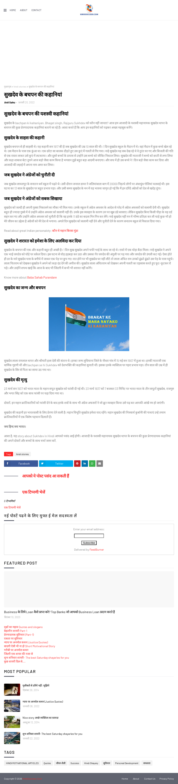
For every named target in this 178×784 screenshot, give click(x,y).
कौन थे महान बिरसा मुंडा (65, 230)
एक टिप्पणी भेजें (12, 507)
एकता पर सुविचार (13, 638)
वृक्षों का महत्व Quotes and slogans (23, 627)
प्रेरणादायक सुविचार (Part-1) (19, 634)
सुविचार (106, 763)
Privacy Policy (166, 778)
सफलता (146, 763)
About (23, 10)
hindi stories (19, 86)
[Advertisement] (89, 50)
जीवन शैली (60, 763)
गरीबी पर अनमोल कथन (16, 650)
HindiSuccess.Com (32, 778)
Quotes (47, 763)
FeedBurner (97, 549)
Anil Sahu (9, 102)
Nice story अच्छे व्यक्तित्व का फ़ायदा (40, 717)
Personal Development (126, 763)
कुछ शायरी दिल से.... (15, 661)
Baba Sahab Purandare (42, 277)
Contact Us (149, 778)
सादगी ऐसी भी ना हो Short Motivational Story (29, 646)
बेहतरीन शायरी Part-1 (15, 630)
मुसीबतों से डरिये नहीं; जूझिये (36, 685)
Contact (36, 10)
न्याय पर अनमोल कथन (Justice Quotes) (26, 642)
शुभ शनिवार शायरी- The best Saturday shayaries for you (36, 657)
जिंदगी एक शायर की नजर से (18, 653)
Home (13, 10)
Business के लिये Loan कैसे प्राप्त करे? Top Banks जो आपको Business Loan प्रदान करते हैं (59, 612)
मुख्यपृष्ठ (7, 86)
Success (74, 763)
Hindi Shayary (91, 763)
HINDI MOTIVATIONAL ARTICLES (22, 763)
